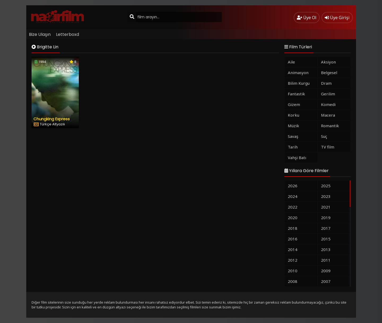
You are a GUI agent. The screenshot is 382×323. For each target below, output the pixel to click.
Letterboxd (67, 34)
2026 (292, 185)
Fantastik (296, 93)
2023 (326, 196)
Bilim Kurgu (299, 83)
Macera (328, 115)
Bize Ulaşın (40, 34)
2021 (326, 207)
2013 (326, 249)
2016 (292, 238)
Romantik (330, 125)
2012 (292, 260)
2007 (326, 281)
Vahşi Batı (297, 157)
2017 (326, 228)
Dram (326, 83)
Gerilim (328, 93)
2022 (292, 207)
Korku (293, 115)
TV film (327, 147)
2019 (326, 217)
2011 (326, 260)
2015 (326, 238)
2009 (326, 270)
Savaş (293, 136)
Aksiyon (328, 62)
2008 (292, 281)
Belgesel (329, 72)
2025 (326, 185)
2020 (292, 217)
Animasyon (298, 72)
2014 (292, 249)
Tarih (293, 147)
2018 (292, 228)
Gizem (294, 104)
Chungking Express (51, 119)
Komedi (328, 104)
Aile (291, 62)
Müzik (293, 125)
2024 (292, 196)
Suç (324, 136)
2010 (292, 270)
